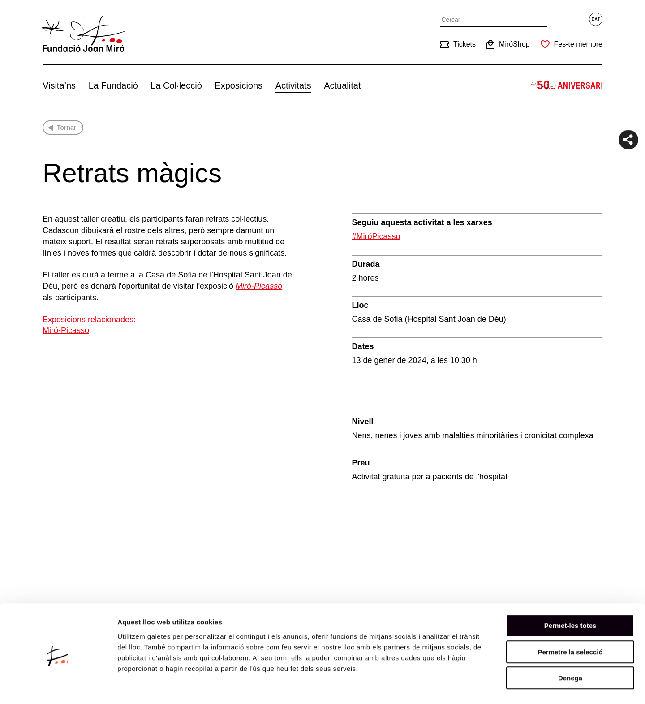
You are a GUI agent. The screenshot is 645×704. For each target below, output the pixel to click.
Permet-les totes (570, 594)
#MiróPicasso (376, 236)
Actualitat (342, 85)
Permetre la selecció (570, 621)
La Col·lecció (176, 85)
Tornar (66, 127)
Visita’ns (59, 85)
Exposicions (238, 85)
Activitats (293, 85)
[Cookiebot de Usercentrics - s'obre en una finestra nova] (58, 686)
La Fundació (113, 85)
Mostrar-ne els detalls (515, 686)
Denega (570, 647)
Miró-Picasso (66, 330)
